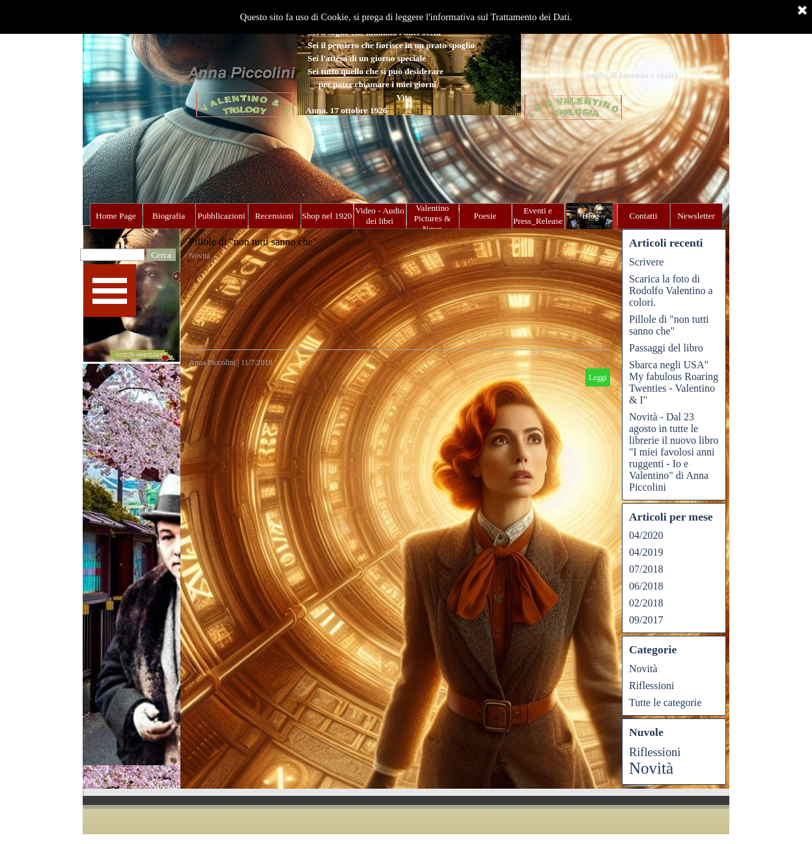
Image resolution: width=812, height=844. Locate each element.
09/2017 (646, 619)
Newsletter (696, 216)
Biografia (168, 216)
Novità (199, 255)
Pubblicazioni (221, 216)
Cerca (161, 255)
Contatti (644, 216)
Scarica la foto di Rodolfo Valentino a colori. (671, 290)
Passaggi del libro (666, 347)
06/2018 (646, 586)
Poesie (485, 216)
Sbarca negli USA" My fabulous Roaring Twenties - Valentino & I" (673, 382)
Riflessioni (651, 685)
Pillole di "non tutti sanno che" (253, 241)
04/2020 (646, 535)
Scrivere (646, 261)
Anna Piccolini (212, 362)
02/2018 (646, 602)
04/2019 (646, 552)
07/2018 (646, 569)
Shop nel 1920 (327, 216)
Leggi (598, 377)
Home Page (116, 216)
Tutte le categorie (665, 702)
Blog (590, 216)
